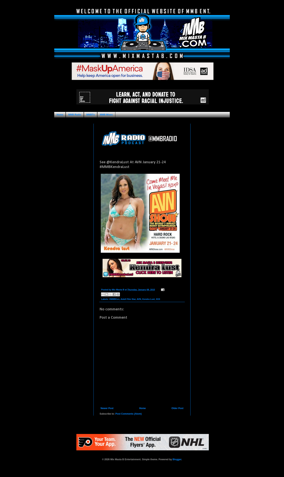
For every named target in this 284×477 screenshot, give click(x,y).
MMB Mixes (106, 114)
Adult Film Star (128, 299)
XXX (158, 299)
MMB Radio (74, 114)
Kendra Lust (148, 299)
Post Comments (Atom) (128, 413)
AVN (139, 299)
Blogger (177, 459)
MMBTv (90, 114)
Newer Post (107, 408)
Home (60, 114)
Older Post (177, 408)
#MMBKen (114, 299)
